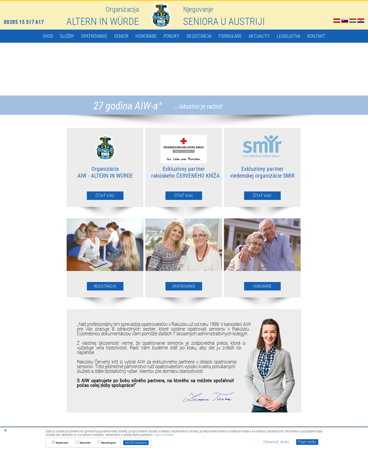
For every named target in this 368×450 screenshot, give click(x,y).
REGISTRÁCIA (199, 36)
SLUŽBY (67, 36)
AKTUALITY (259, 36)
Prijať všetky (307, 442)
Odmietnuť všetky (276, 442)
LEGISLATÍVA (288, 36)
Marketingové (108, 443)
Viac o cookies (163, 435)
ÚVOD (48, 36)
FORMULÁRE (230, 36)
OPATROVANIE (94, 36)
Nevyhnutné (62, 443)
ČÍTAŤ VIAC (105, 195)
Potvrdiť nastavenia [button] (136, 442)
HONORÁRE (146, 36)
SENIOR (121, 36)
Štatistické (85, 443)
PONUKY (172, 36)
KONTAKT (316, 36)
